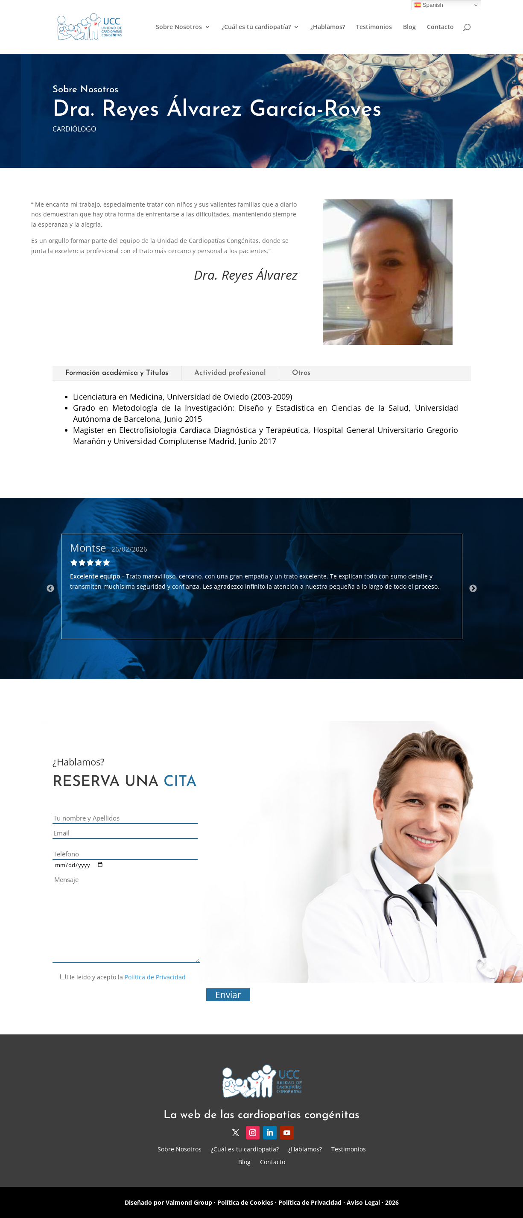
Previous (50, 588)
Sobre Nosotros (179, 27)
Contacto (440, 27)
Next (473, 588)
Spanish (428, 5)
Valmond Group (188, 1202)
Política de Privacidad (155, 977)
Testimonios (374, 27)
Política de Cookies (245, 1202)
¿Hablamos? (327, 27)
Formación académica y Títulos (116, 373)
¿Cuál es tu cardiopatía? (256, 27)
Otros (301, 373)
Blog (409, 27)
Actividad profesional (230, 373)
